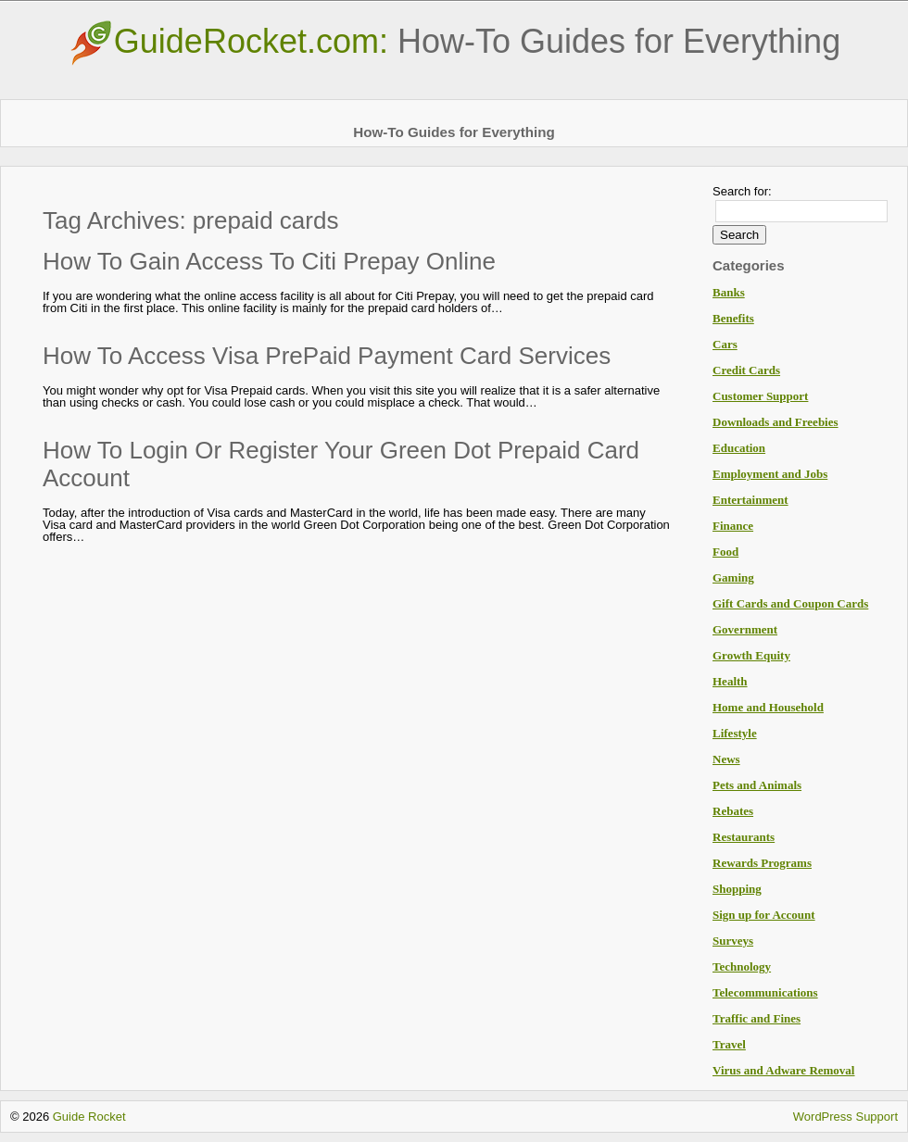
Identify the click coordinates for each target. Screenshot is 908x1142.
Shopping (737, 889)
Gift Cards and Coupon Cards (790, 603)
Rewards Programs (762, 863)
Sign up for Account (764, 915)
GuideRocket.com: (454, 41)
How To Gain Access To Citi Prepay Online (269, 261)
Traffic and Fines (757, 1018)
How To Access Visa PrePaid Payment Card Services (327, 356)
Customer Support (760, 396)
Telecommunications (765, 992)
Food (725, 551)
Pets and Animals (757, 785)
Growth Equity (751, 655)
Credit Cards (746, 370)
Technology (742, 966)
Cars (725, 344)
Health (730, 681)
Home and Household (768, 707)
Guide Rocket (89, 1116)
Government (745, 629)
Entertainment (750, 500)
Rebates (733, 811)
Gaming (733, 577)
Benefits (733, 318)
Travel (729, 1044)
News (726, 759)
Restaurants (744, 837)
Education (739, 448)
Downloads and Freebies (776, 422)
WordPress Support (845, 1116)
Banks (729, 292)
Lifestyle (735, 733)
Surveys (733, 940)
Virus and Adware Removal (783, 1070)
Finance (733, 526)
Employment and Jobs (770, 474)
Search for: (742, 191)
